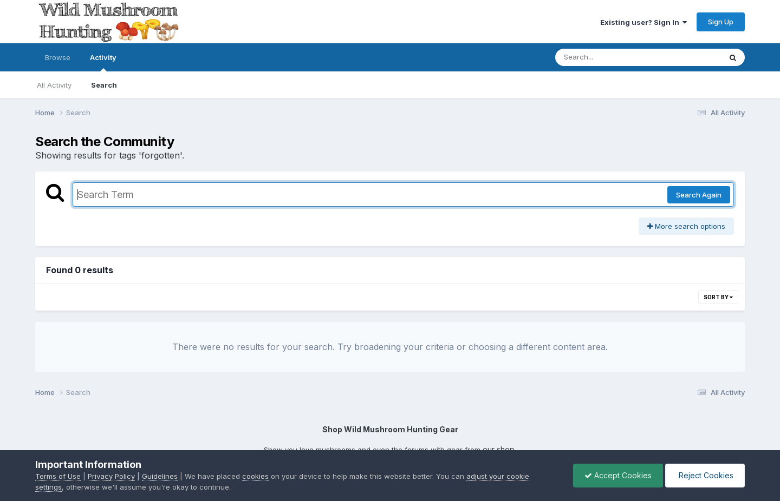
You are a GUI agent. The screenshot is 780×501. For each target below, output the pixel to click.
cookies (255, 476)
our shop (499, 449)
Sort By (718, 297)
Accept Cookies (618, 475)
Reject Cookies (705, 475)
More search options (686, 226)
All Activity (54, 85)
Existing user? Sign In (643, 22)
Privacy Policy (111, 476)
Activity (103, 62)
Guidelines (160, 476)
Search (104, 85)
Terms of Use (58, 476)
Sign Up (720, 21)
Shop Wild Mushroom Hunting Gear (390, 429)
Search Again (699, 194)
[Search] (627, 57)
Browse (57, 57)
